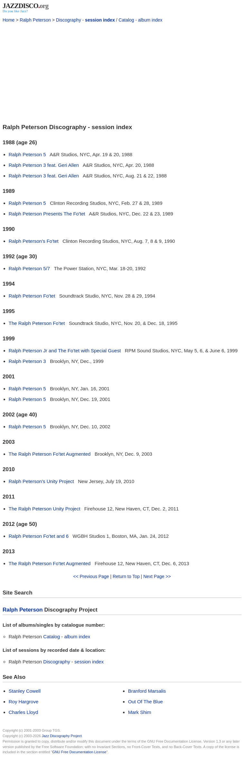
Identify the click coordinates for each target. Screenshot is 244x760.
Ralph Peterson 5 (27, 154)
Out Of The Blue (145, 701)
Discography (68, 20)
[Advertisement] (122, 72)
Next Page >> (157, 576)
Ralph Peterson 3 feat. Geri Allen (44, 165)
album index (150, 20)
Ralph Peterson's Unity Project (41, 481)
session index (100, 20)
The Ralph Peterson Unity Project (44, 508)
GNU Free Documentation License (79, 752)
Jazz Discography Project (62, 736)
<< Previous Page (91, 576)
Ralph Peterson (35, 20)
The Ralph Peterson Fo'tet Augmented (50, 454)
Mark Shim (139, 712)
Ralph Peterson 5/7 (29, 268)
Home (8, 20)
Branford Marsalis (147, 691)
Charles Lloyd (23, 712)
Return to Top (126, 576)
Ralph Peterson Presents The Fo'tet (47, 213)
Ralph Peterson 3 (27, 361)
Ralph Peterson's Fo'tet (34, 241)
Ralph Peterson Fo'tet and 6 (39, 536)
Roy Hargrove (24, 701)
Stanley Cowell (25, 691)
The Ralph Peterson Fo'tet (37, 323)
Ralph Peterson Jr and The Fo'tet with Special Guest (65, 350)
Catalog (126, 20)
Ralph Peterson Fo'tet (32, 296)
